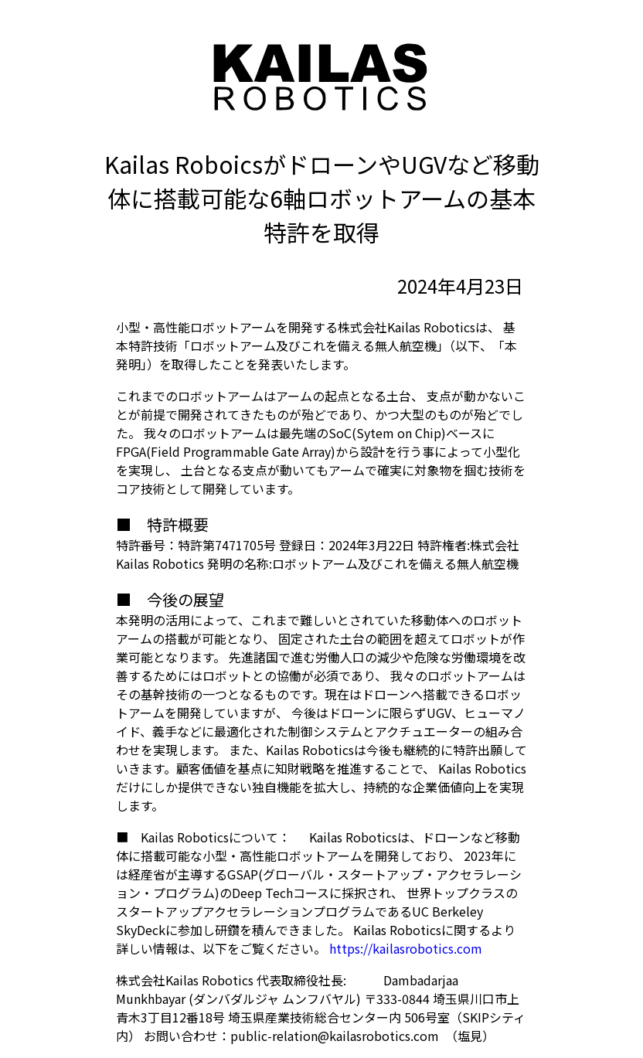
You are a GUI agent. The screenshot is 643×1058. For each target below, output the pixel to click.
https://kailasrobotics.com (405, 948)
